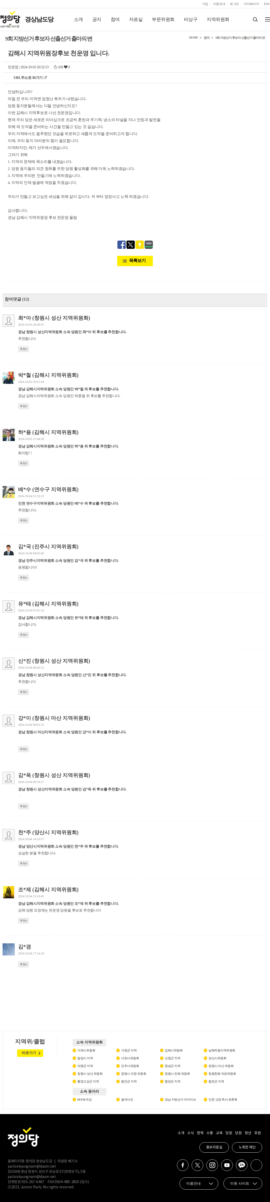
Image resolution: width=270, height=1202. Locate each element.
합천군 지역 (216, 1081)
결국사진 (127, 1099)
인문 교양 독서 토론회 (222, 1099)
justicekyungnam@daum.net (32, 1166)
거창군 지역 (129, 1050)
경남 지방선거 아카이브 (180, 1099)
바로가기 (29, 1053)
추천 (23, 348)
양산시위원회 (217, 1058)
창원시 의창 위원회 (133, 1074)
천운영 (13, 67)
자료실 (136, 19)
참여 (115, 19)
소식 (190, 1133)
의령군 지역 (85, 1066)
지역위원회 (218, 19)
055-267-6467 (32, 1182)
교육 (219, 1133)
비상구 (191, 19)
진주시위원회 (130, 1066)
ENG (267, 4)
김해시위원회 (174, 1050)
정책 (200, 1133)
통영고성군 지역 (88, 1081)
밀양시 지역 (85, 1058)
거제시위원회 (86, 1050)
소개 (78, 19)
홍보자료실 (214, 1147)
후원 (257, 1133)
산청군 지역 (172, 1058)
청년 (248, 1133)
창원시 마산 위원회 (221, 1066)
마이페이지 (251, 4)
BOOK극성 (84, 1099)
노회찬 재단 (247, 1147)
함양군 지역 (172, 1081)
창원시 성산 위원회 (89, 1074)
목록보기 (137, 260)
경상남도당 (39, 19)
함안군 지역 (129, 1081)
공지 (96, 19)
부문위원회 (163, 19)
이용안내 (219, 4)
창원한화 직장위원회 (222, 1074)
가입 (205, 4)
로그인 (234, 4)
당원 (229, 1133)
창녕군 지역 (172, 1066)
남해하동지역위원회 (221, 1050)
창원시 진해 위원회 (177, 1074)
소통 (209, 1133)
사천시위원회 (130, 1058)
